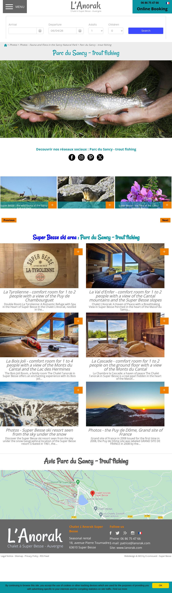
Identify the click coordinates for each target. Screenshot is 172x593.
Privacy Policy (31, 556)
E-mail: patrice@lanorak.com (130, 543)
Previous (9, 220)
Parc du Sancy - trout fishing (95, 44)
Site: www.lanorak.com (126, 548)
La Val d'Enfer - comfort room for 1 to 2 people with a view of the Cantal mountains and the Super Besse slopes (125, 296)
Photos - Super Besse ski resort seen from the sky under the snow (39, 432)
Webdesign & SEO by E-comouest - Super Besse (147, 556)
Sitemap (19, 556)
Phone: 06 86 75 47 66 (125, 539)
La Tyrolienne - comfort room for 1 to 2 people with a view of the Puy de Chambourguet (39, 296)
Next (165, 220)
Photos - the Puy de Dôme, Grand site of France (125, 432)
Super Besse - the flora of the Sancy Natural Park (139, 207)
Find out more (120, 589)
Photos (13, 44)
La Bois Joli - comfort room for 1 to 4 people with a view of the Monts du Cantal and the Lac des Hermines (39, 365)
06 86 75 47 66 (150, 3)
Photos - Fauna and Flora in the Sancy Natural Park (48, 44)
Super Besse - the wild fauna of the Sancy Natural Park (24, 207)
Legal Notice (7, 556)
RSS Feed (44, 556)
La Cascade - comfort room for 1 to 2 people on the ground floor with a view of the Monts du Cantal (125, 365)
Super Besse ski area (54, 237)
